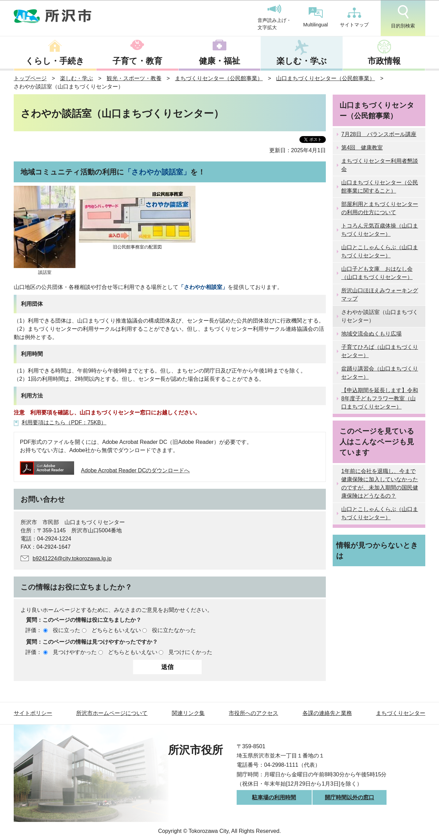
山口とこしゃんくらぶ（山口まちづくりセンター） (379, 251)
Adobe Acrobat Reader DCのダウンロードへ (105, 470)
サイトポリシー (33, 713)
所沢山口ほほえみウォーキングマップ (379, 295)
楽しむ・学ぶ (301, 60)
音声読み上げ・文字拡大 (274, 17)
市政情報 (384, 60)
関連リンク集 (188, 713)
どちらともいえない (116, 630)
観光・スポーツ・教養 (134, 78)
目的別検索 (403, 16)
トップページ (30, 78)
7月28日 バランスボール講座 (378, 134)
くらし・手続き (54, 60)
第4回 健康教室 (362, 147)
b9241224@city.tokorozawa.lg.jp (72, 558)
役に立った (66, 630)
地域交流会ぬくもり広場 (371, 334)
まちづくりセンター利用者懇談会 (379, 165)
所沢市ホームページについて (111, 713)
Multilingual (315, 17)
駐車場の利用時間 (274, 797)
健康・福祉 (219, 60)
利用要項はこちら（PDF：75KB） (64, 422)
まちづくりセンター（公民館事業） (219, 78)
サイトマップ (354, 17)
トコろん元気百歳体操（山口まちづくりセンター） (379, 230)
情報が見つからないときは (377, 550)
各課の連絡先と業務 (327, 713)
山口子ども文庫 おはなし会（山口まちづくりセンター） (377, 273)
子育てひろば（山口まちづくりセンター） (379, 351)
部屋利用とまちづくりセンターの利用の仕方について (379, 208)
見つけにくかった (190, 652)
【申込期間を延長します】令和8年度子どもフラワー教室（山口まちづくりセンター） (379, 398)
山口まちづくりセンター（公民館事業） (325, 78)
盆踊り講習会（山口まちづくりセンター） (379, 373)
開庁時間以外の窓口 (349, 797)
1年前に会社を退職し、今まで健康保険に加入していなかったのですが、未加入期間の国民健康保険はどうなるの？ (379, 483)
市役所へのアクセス (253, 713)
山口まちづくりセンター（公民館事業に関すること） (379, 187)
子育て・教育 (137, 60)
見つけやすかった (75, 652)
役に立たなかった (174, 630)
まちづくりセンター (400, 713)
